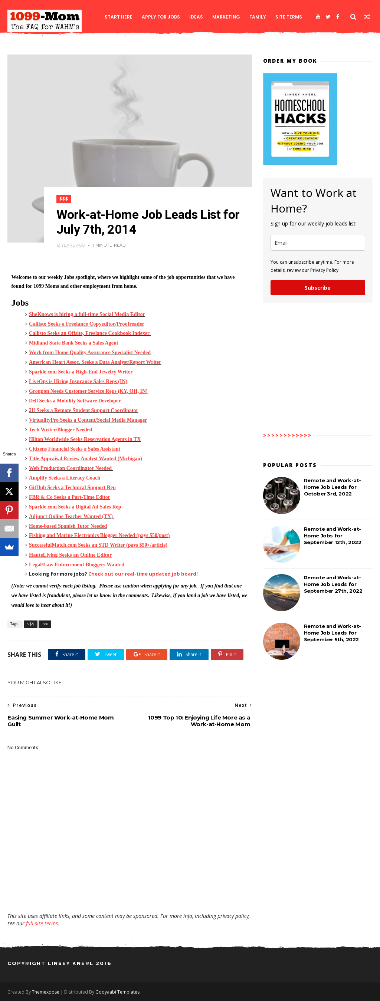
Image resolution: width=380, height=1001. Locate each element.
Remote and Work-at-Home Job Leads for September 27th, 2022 (333, 584)
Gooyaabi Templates (117, 992)
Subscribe (318, 287)
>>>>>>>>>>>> (287, 435)
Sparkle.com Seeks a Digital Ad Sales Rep (75, 507)
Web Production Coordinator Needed (70, 468)
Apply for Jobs (161, 17)
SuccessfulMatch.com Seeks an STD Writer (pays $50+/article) (98, 545)
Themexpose (45, 992)
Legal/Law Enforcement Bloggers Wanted (76, 564)
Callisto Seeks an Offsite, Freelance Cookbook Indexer (89, 333)
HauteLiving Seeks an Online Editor (70, 555)
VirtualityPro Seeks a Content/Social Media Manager (88, 420)
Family (257, 17)
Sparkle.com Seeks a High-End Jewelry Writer (80, 372)
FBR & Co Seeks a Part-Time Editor (69, 497)
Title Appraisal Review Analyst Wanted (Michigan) (85, 458)
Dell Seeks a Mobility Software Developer (75, 401)
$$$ (63, 199)
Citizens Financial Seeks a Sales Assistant (74, 449)
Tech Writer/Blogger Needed (60, 429)
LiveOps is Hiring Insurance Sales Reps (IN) (78, 381)
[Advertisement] (129, 891)
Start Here (118, 17)
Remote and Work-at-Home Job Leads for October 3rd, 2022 (332, 487)
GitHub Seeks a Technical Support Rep (72, 487)
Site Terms (288, 17)
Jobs (45, 623)
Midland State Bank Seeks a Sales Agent (73, 343)
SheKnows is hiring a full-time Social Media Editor (87, 314)
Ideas (196, 17)
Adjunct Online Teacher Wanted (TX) (71, 516)
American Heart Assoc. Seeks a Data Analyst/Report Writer (95, 362)
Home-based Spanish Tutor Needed (68, 526)
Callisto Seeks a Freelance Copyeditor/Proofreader (86, 324)
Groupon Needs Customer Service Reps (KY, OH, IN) (88, 391)
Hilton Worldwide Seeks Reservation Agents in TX (85, 439)
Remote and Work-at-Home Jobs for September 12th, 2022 (332, 535)
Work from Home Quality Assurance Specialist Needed (90, 352)
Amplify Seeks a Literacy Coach (64, 478)
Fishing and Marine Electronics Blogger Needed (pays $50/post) (99, 535)
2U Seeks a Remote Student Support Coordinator (83, 410)
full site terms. (42, 923)
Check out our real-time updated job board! (143, 573)
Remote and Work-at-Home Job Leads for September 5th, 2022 (332, 632)
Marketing (226, 17)
